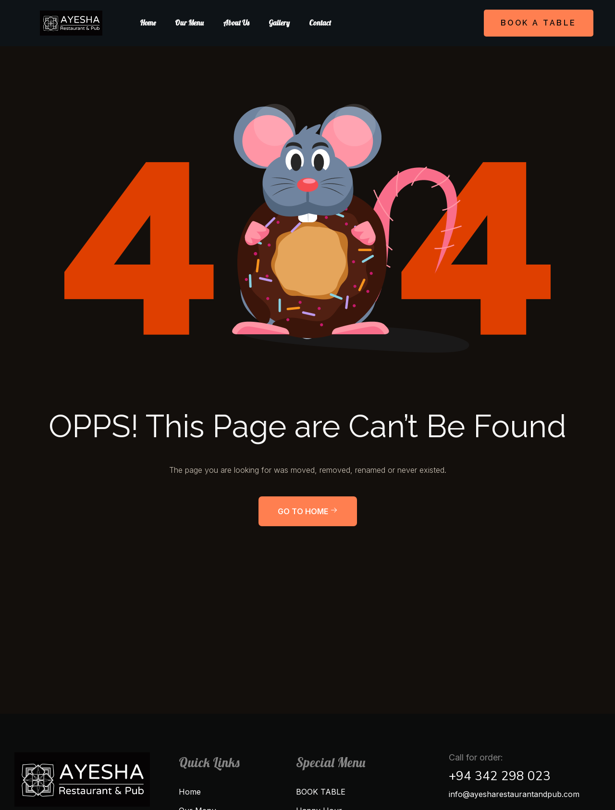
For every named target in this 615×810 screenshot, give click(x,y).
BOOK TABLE (320, 792)
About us (236, 22)
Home (148, 22)
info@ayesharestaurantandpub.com (514, 794)
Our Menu (189, 22)
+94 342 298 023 (500, 776)
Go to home (308, 511)
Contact (320, 22)
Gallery (279, 22)
